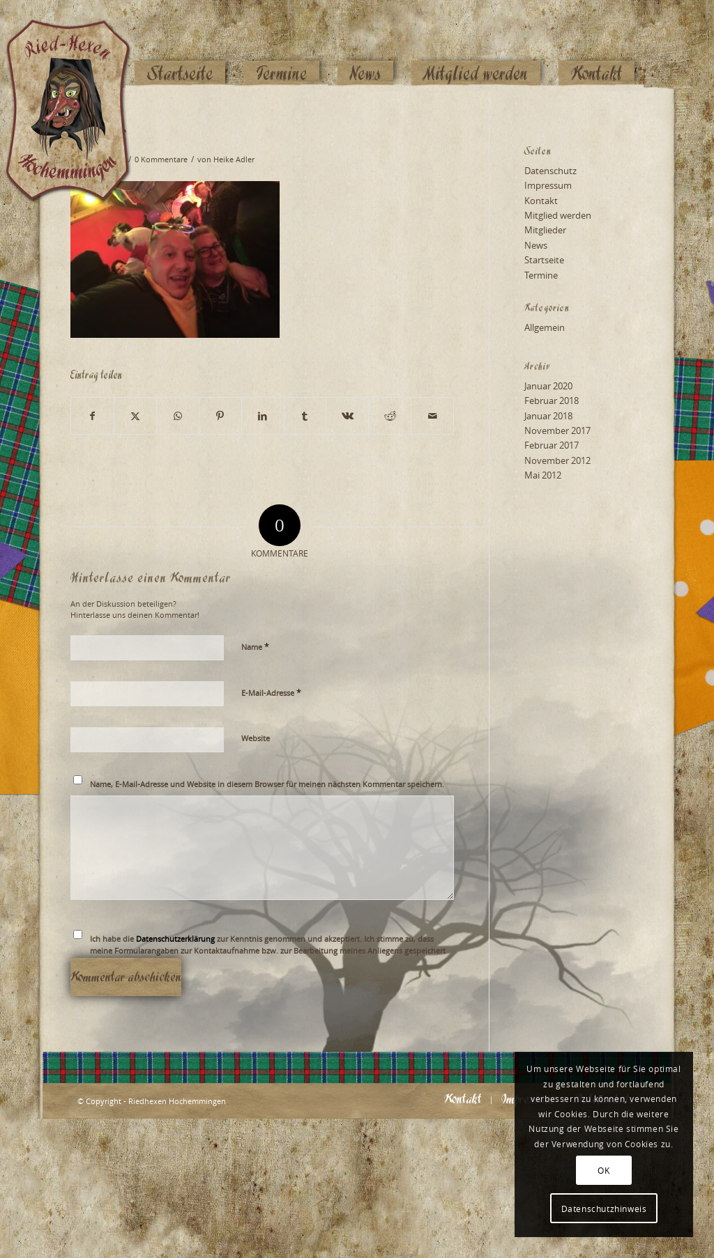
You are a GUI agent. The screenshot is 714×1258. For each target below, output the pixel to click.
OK (603, 1170)
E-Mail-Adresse (271, 692)
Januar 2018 (548, 416)
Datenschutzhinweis (604, 1208)
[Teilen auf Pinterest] (220, 416)
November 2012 (557, 460)
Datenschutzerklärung (175, 938)
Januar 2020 (548, 386)
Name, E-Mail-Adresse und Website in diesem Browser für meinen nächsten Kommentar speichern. (267, 784)
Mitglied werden (557, 215)
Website (255, 738)
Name (255, 646)
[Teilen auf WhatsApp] (178, 416)
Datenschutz (550, 170)
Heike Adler (234, 159)
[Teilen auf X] (135, 416)
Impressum (548, 185)
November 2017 (557, 430)
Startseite (544, 260)
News (535, 245)
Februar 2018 (551, 400)
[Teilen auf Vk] (347, 416)
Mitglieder (545, 230)
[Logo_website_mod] (79, 45)
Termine (541, 275)
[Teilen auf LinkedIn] (263, 416)
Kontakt (541, 200)
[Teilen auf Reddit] (390, 416)
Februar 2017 (551, 445)
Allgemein (544, 327)
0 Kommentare (161, 159)
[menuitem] (180, 46)
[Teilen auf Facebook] (92, 416)
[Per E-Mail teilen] (432, 416)
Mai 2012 (542, 475)
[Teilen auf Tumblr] (305, 416)
